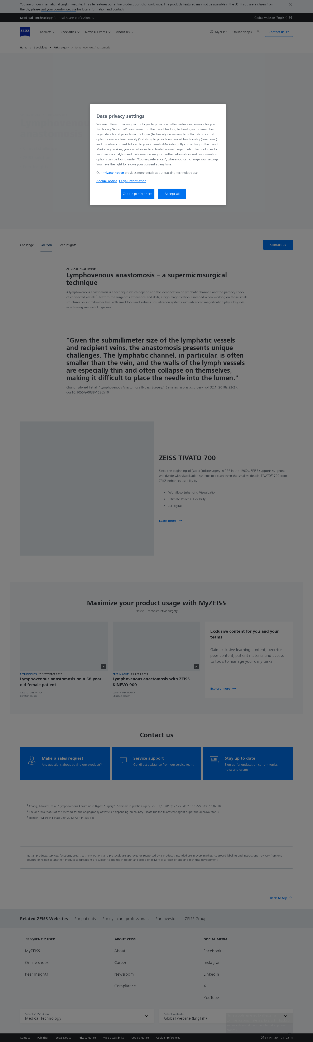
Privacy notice (113, 172)
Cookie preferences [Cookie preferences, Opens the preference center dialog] (137, 193)
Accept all (172, 193)
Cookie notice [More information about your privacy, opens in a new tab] (106, 181)
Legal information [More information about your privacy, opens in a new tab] (132, 181)
